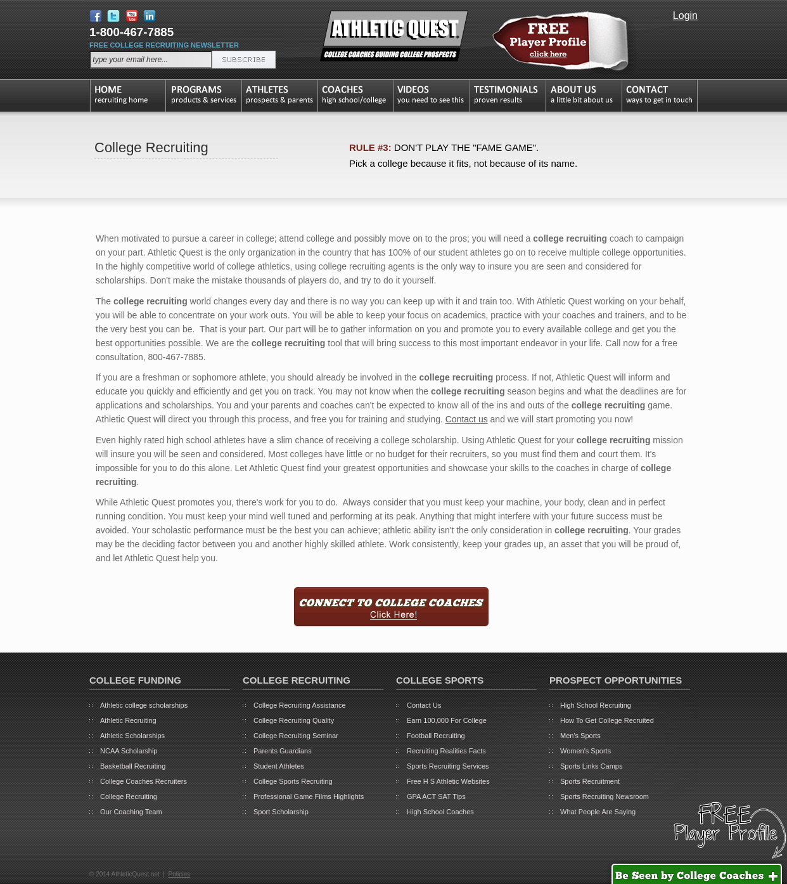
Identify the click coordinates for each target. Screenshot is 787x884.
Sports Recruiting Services (448, 766)
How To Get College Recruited (607, 720)
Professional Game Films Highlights (308, 796)
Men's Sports (580, 735)
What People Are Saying (598, 812)
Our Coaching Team (131, 812)
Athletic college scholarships (144, 705)
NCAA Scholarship (129, 751)
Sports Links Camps (591, 766)
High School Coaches (440, 812)
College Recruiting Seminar (295, 735)
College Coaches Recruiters (143, 781)
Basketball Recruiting (132, 766)
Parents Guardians (282, 751)
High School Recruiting (595, 705)
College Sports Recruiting (293, 781)
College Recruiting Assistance (299, 705)
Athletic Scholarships (132, 735)
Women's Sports (585, 751)
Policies (178, 874)
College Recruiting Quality (293, 720)
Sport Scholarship (281, 812)
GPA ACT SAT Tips (436, 796)
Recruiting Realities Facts (446, 751)
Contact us (466, 419)
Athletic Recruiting (128, 720)
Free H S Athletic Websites (448, 781)
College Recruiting (128, 796)
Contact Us (424, 705)
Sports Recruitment (590, 781)
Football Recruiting (436, 735)
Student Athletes (278, 766)
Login (685, 15)
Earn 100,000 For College (447, 720)
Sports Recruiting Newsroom (604, 796)
